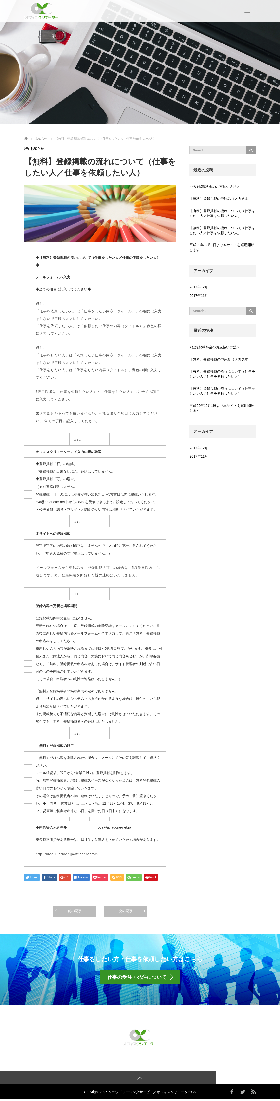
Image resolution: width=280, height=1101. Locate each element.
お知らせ (37, 149)
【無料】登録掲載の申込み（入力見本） (220, 199)
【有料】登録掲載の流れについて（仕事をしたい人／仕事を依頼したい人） (222, 213)
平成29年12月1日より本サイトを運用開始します (221, 247)
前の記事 (75, 911)
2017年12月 (198, 287)
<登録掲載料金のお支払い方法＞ (214, 187)
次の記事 (125, 911)
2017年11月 (198, 296)
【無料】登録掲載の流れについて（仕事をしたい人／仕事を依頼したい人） (222, 230)
